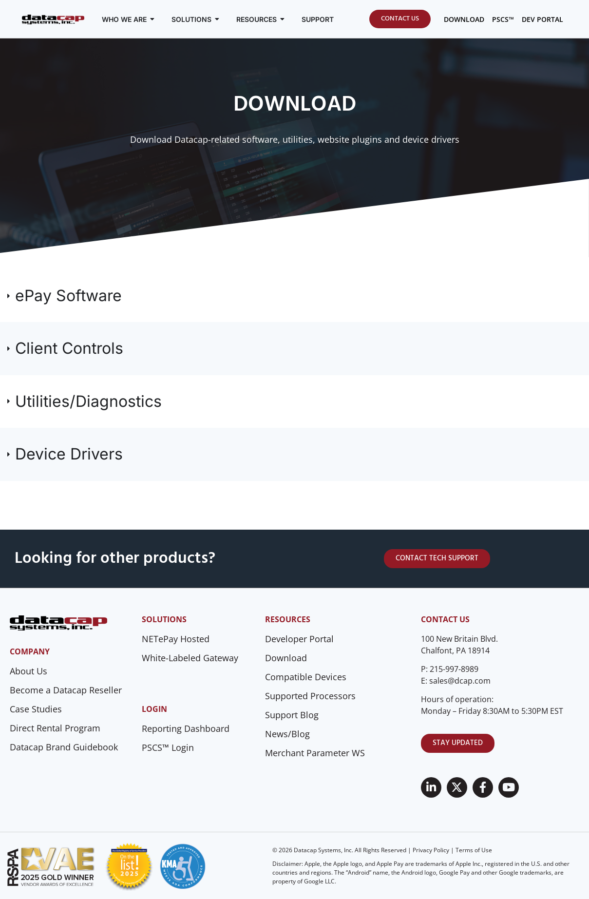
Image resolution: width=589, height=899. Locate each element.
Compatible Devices (305, 677)
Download (286, 658)
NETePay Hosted (175, 639)
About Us (28, 671)
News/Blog (287, 734)
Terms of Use (474, 850)
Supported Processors (310, 696)
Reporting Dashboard (185, 728)
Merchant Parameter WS (315, 753)
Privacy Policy (431, 850)
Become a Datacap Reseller (66, 690)
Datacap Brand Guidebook (64, 747)
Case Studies (36, 709)
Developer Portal (299, 639)
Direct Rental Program (55, 728)
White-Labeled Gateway (190, 658)
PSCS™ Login (168, 747)
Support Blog (292, 715)
